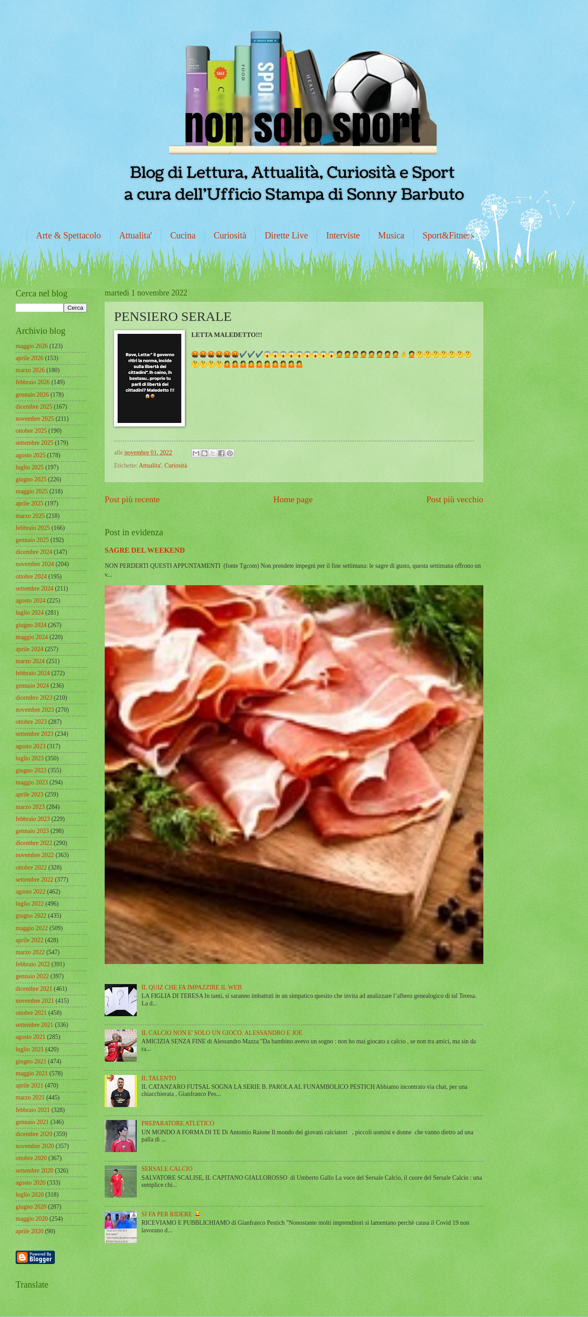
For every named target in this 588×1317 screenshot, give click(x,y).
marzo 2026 (30, 370)
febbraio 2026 (33, 382)
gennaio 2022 (32, 976)
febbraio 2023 (33, 819)
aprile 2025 (29, 503)
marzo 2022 (30, 952)
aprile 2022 (29, 940)
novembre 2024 (35, 564)
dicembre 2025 (34, 406)
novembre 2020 (35, 1146)
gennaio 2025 (32, 540)
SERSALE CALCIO (167, 1168)
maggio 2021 (32, 1073)
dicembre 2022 (34, 843)
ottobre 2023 (31, 721)
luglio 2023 (30, 758)
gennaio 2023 (32, 831)
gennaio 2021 (32, 1122)
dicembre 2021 (34, 988)
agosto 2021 (30, 1037)
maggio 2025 (32, 491)
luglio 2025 (30, 467)
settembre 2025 (34, 442)
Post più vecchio (454, 499)
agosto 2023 (30, 746)
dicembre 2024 (34, 552)
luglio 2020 (30, 1194)
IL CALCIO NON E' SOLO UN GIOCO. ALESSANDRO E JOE (222, 1033)
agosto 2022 (30, 891)
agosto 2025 (30, 455)
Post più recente (132, 499)
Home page (293, 499)
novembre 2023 (35, 709)
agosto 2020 (30, 1182)
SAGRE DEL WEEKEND (145, 550)
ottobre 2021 (31, 1012)
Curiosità (230, 235)
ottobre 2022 (31, 867)
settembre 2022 (34, 879)
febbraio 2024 (33, 673)
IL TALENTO (159, 1078)
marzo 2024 (30, 661)
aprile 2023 (29, 794)
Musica (391, 235)
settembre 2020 (34, 1170)
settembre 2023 (34, 733)
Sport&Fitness (448, 235)
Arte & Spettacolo (68, 235)
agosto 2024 (30, 600)
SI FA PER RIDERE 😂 (171, 1214)
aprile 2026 (29, 358)
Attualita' (135, 235)
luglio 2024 (30, 612)
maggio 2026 (32, 346)
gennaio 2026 (32, 394)
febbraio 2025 (33, 528)
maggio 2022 (32, 928)
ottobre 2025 (31, 430)
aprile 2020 (29, 1231)
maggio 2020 (32, 1218)
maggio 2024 (32, 637)
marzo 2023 (30, 807)
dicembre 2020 (34, 1134)
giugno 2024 (31, 625)
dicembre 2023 (34, 697)
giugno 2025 (31, 479)
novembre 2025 (35, 418)
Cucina (183, 235)
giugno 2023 (31, 770)
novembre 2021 (35, 1000)
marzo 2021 (30, 1097)
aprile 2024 (29, 649)
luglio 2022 (30, 903)
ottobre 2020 (31, 1158)
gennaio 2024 (32, 685)
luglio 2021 (30, 1049)
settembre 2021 (34, 1025)
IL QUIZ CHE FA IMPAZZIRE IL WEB (192, 987)
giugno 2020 (31, 1206)
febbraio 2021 (33, 1110)
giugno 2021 (31, 1061)
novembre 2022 (35, 855)
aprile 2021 (29, 1085)
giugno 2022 (31, 915)
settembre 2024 (34, 588)
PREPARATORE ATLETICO (178, 1123)
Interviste (343, 235)
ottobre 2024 (31, 576)
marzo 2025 (30, 516)
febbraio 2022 (33, 964)
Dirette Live (286, 235)
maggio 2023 (32, 782)
